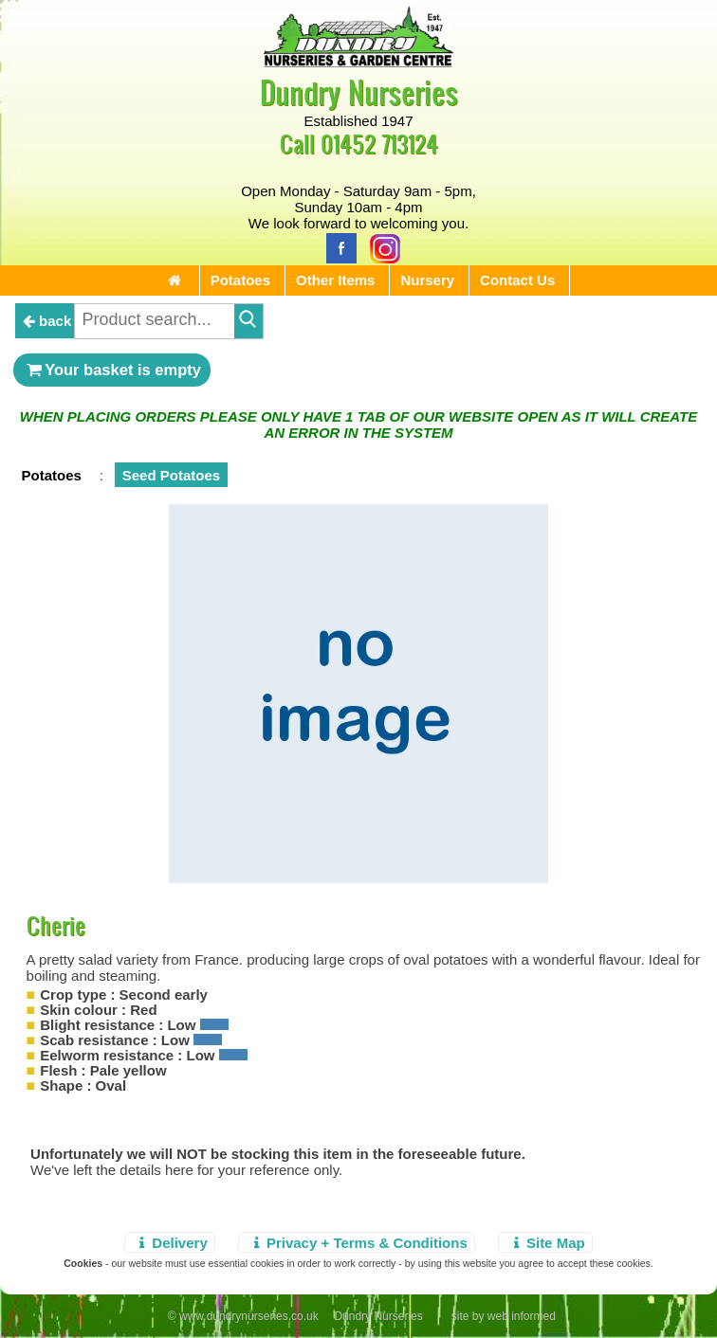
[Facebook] (337, 247)
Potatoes (240, 280)
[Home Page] (358, 62)
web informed (521, 1316)
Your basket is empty (112, 369)
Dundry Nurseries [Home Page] (359, 91)
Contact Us (517, 280)
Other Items (335, 280)
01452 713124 (379, 143)
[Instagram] (380, 247)
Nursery (427, 280)
